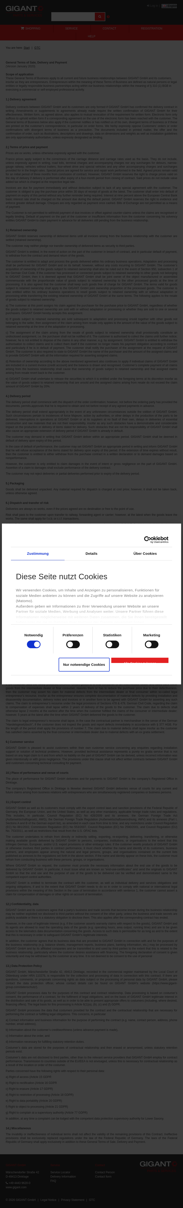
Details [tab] (91, 553)
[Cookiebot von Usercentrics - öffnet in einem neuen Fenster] (147, 539)
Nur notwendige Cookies (84, 664)
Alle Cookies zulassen (140, 662)
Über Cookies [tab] (145, 553)
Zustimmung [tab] (38, 553)
